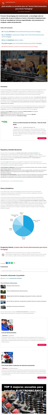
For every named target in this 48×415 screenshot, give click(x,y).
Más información (42, 138)
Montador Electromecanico (13, 285)
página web (8, 162)
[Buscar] (45, 2)
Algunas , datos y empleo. (12, 40)
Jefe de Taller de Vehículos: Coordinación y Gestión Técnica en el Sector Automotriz (26, 301)
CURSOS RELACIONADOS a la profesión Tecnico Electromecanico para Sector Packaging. (20, 46)
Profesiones (22, 11)
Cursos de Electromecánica (17, 181)
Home (19, 11)
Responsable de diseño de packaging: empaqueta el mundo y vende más (24, 296)
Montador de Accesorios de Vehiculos (16, 306)
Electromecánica (27, 11)
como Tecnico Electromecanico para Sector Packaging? (22, 43)
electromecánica (34, 153)
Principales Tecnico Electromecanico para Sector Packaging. (21, 31)
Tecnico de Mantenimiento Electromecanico (17, 291)
